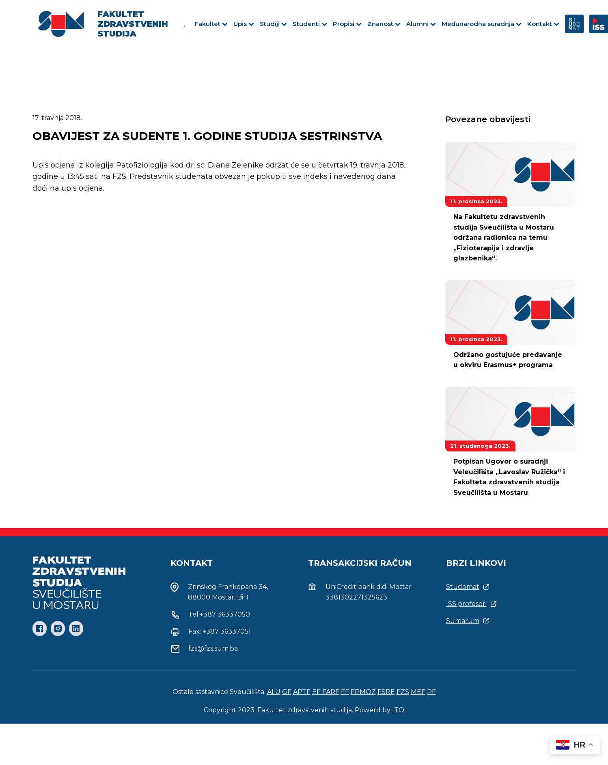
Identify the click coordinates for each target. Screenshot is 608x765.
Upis (243, 24)
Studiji (273, 24)
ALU (273, 692)
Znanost (384, 24)
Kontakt (543, 24)
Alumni (421, 24)
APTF (301, 692)
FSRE (386, 692)
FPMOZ (363, 692)
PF (431, 692)
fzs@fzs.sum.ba (213, 648)
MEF (418, 692)
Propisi (347, 24)
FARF (330, 692)
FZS (403, 692)
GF (286, 692)
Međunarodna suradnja (482, 24)
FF (345, 692)
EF (317, 692)
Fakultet (211, 24)
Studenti (310, 24)
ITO (398, 710)
